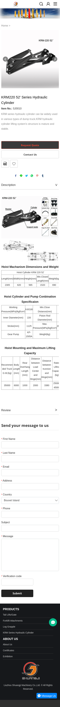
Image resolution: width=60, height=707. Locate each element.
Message (7, 536)
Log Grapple (9, 626)
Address (6, 480)
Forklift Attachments (13, 620)
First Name (8, 439)
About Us (7, 644)
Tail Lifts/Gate (9, 614)
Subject (5, 522)
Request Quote (30, 145)
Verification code (11, 576)
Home (4, 25)
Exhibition (8, 656)
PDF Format (5, 164)
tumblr (42, 175)
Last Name (8, 452)
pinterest (37, 175)
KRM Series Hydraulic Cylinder (18, 632)
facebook (15, 175)
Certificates (8, 650)
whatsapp (31, 175)
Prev (5, 59)
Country (6, 494)
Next (54, 59)
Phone (5, 508)
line (21, 175)
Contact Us (30, 154)
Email (5, 466)
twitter (26, 175)
